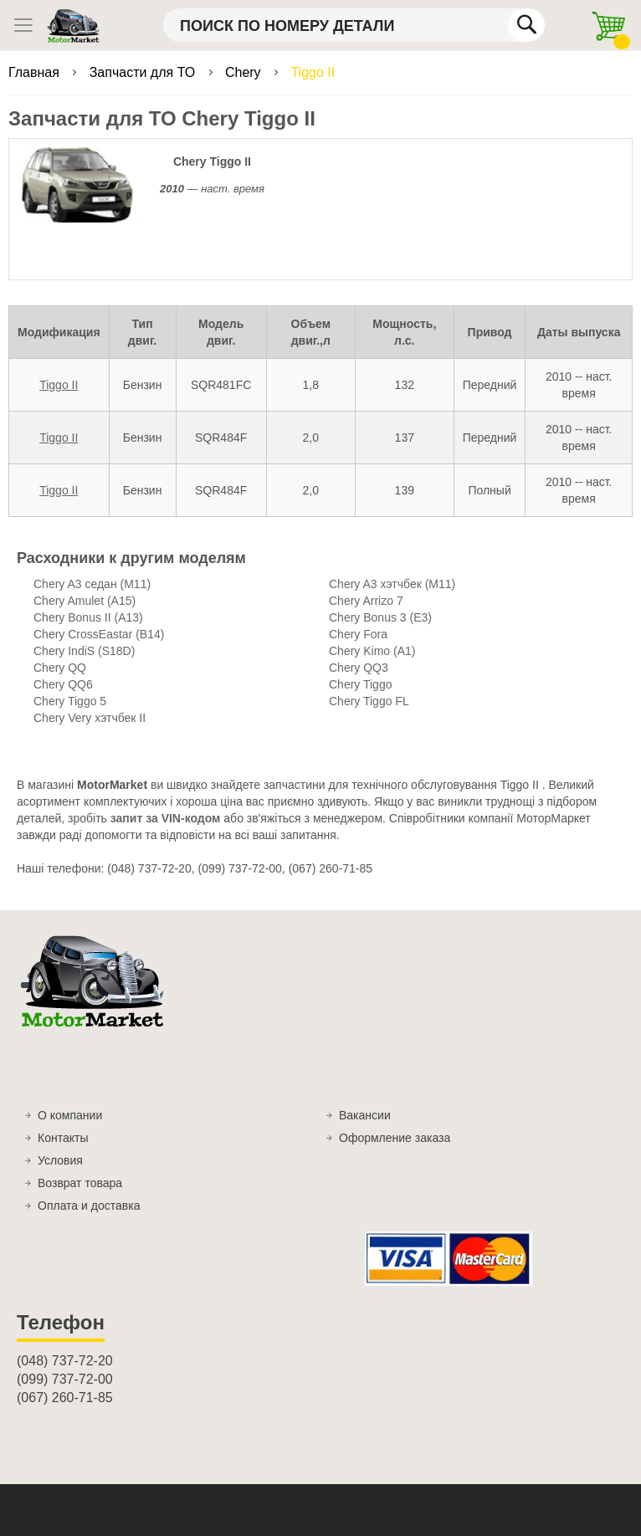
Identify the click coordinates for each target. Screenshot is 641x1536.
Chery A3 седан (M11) (92, 584)
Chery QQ (59, 667)
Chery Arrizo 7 (366, 600)
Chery (244, 72)
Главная (35, 72)
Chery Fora (358, 634)
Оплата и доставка (89, 1205)
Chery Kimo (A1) (372, 651)
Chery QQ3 (358, 667)
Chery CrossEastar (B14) (98, 634)
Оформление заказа (394, 1137)
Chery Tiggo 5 (69, 701)
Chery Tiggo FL (369, 701)
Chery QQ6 (63, 684)
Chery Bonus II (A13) (88, 617)
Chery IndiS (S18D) (84, 651)
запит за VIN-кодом (165, 818)
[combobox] (354, 25)
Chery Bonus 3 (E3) (380, 617)
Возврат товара (80, 1183)
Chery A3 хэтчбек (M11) (392, 584)
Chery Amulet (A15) (84, 600)
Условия (60, 1160)
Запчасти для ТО (144, 72)
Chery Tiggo (360, 684)
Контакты (63, 1137)
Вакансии (365, 1115)
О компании (70, 1115)
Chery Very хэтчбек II (89, 717)
